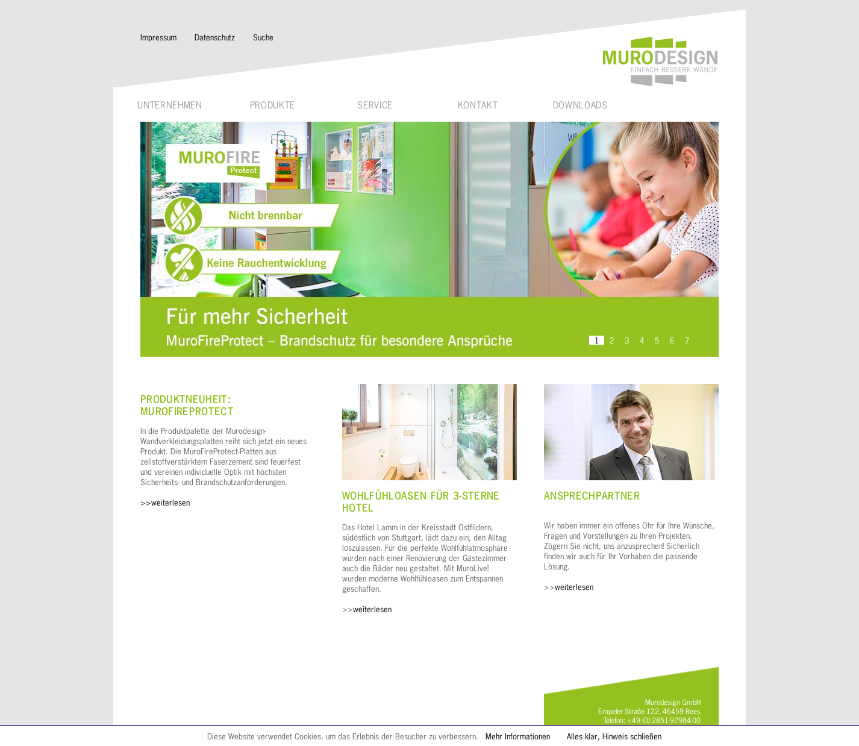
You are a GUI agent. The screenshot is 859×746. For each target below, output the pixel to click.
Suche (263, 37)
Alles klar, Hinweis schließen (614, 736)
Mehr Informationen (518, 736)
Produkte (272, 105)
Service (375, 105)
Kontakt (478, 105)
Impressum (158, 37)
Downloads (580, 105)
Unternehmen (169, 105)
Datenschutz (215, 37)
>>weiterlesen (165, 502)
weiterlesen (372, 609)
